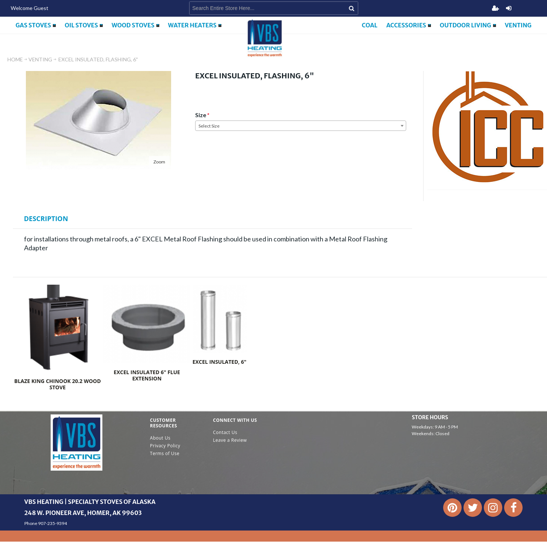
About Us (160, 438)
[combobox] (300, 126)
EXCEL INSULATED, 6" (220, 361)
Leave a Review (230, 440)
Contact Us (225, 432)
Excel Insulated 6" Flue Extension (147, 375)
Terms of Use (165, 453)
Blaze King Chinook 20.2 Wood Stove (57, 384)
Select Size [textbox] (209, 126)
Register (495, 8)
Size (200, 115)
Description (46, 218)
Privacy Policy (165, 446)
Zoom (159, 162)
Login (508, 8)
